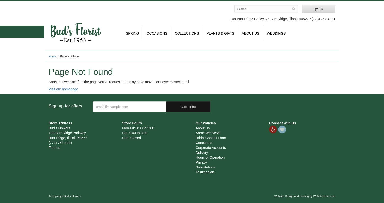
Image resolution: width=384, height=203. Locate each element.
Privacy (201, 162)
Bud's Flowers (76, 26)
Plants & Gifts (220, 33)
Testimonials (205, 172)
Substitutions (205, 167)
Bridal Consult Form (211, 138)
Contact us (204, 143)
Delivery (202, 153)
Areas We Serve (208, 133)
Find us (54, 148)
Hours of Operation (210, 157)
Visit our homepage (63, 89)
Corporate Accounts (211, 148)
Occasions (157, 33)
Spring (132, 33)
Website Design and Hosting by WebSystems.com (304, 196)
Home (52, 56)
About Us (250, 33)
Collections (187, 33)
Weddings (276, 33)
